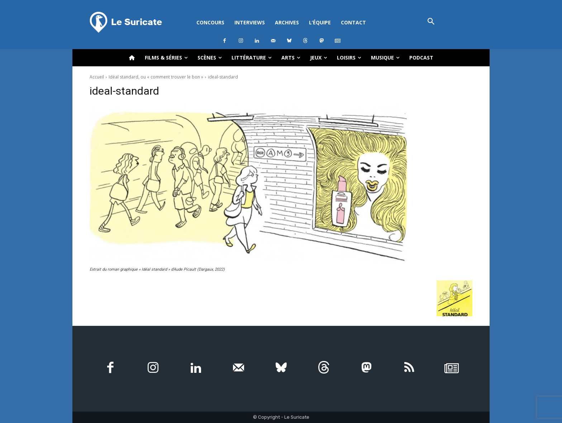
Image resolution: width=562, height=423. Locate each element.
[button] (431, 22)
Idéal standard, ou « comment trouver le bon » (156, 77)
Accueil (97, 77)
